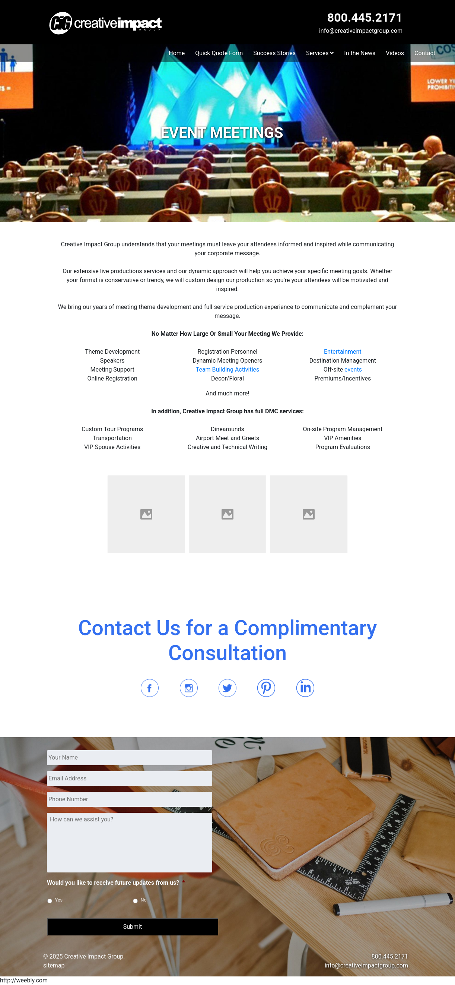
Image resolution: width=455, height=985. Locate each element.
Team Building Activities (228, 369)
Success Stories (274, 53)
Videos (395, 53)
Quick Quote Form (219, 53)
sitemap (54, 965)
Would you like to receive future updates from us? (116, 882)
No (144, 900)
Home (177, 53)
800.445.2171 (364, 17)
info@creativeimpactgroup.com (360, 30)
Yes (59, 900)
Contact (424, 53)
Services (320, 53)
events (353, 369)
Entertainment (343, 351)
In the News (359, 53)
